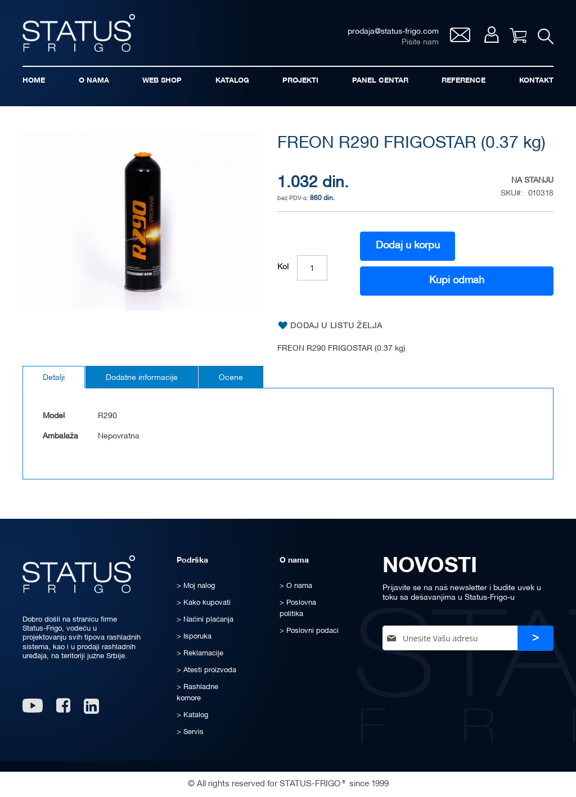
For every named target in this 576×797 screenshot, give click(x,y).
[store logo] (78, 33)
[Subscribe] (536, 638)
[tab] (53, 377)
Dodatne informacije (142, 378)
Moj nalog (491, 34)
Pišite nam (420, 42)
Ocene (231, 378)
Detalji (54, 378)
